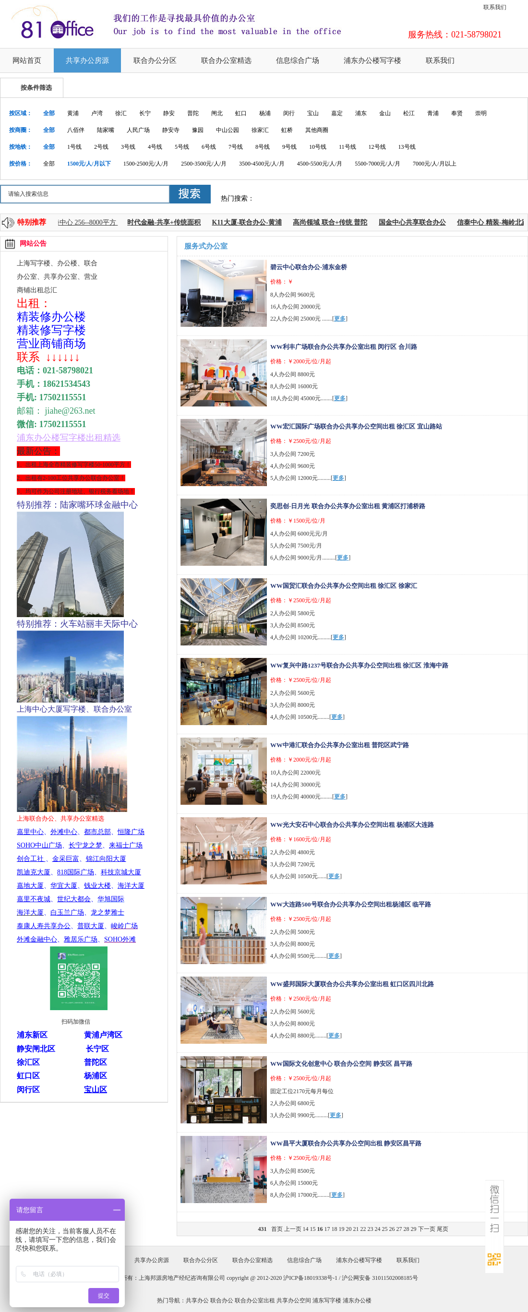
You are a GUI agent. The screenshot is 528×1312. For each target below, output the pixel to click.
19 (342, 1229)
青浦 (433, 113)
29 (414, 1229)
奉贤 (457, 113)
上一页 (292, 1229)
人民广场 (138, 130)
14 (306, 1229)
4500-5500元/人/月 (320, 163)
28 (406, 1229)
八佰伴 (75, 130)
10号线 (317, 146)
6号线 (209, 146)
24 (378, 1229)
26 (392, 1229)
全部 (49, 113)
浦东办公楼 (357, 1300)
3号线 (128, 146)
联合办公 (221, 1300)
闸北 (217, 113)
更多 (340, 318)
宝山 (313, 113)
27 (399, 1229)
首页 (277, 1229)
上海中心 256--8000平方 (84, 222)
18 (334, 1229)
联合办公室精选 (226, 60)
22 (363, 1229)
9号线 (289, 146)
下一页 (426, 1229)
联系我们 (494, 7)
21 (356, 1229)
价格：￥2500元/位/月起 (300, 441)
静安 (169, 113)
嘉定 (337, 113)
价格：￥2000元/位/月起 (300, 361)
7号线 (235, 146)
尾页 (442, 1229)
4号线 (155, 146)
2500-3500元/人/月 (204, 163)
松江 (409, 113)
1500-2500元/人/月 (146, 163)
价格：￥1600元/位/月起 (300, 839)
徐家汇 (260, 130)
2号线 (101, 146)
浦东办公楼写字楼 (372, 60)
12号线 (377, 146)
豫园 (198, 130)
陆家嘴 (105, 130)
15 (313, 1229)
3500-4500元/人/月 (262, 163)
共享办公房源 (87, 60)
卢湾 (97, 113)
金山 (385, 113)
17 (327, 1229)
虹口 (241, 113)
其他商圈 (316, 130)
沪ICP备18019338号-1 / (312, 1278)
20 (349, 1229)
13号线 (407, 146)
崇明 (481, 113)
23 (370, 1229)
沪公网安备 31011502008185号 (380, 1278)
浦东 (361, 113)
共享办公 (197, 1300)
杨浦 (265, 113)
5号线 (182, 146)
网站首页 (26, 60)
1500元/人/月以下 (89, 163)
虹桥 (287, 130)
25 (385, 1229)
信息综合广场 (297, 60)
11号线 (347, 146)
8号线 (262, 146)
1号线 (74, 146)
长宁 (145, 113)
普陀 (193, 113)
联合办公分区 (155, 60)
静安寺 (171, 130)
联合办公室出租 (255, 1300)
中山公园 (227, 130)
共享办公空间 (293, 1300)
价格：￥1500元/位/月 (297, 520)
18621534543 (66, 384)
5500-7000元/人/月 (377, 163)
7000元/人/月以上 (434, 163)
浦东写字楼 (326, 1300)
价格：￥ (281, 281)
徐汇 (121, 113)
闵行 (289, 113)
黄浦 (73, 113)
